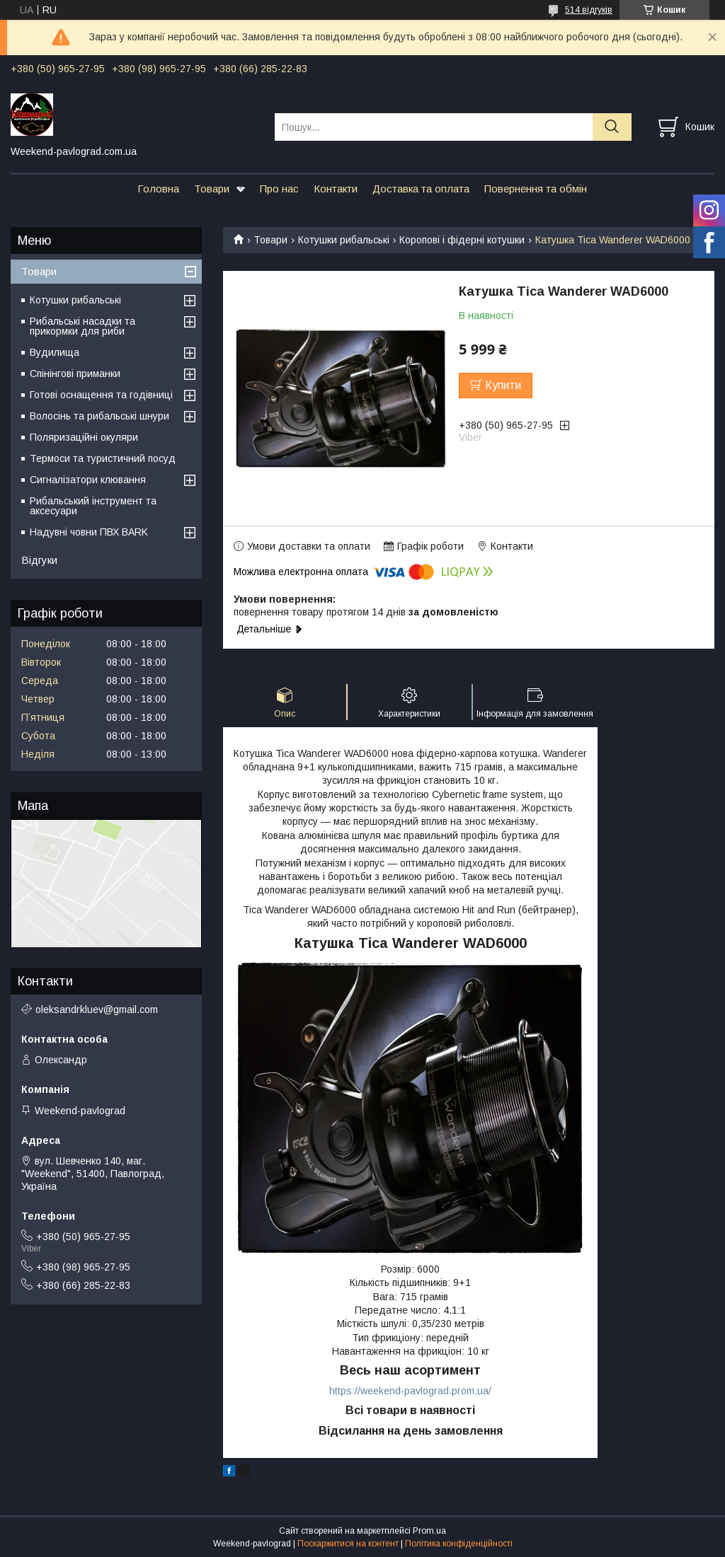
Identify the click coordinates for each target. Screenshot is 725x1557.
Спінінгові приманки (75, 373)
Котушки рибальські (343, 239)
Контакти (336, 189)
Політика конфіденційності (459, 1544)
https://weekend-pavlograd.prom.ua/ (410, 1390)
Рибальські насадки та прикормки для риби (82, 326)
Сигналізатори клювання (88, 479)
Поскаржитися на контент (348, 1544)
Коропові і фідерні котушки (462, 239)
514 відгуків (588, 10)
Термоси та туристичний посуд (103, 458)
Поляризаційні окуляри (84, 437)
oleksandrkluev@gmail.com (96, 1009)
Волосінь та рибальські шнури (99, 416)
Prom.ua (429, 1531)
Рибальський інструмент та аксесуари (93, 505)
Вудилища (54, 352)
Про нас (279, 189)
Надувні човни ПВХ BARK (89, 532)
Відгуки (39, 560)
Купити (503, 385)
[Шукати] (612, 127)
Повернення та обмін (535, 189)
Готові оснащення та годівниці (101, 394)
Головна (158, 189)
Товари (211, 189)
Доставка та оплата (420, 189)
